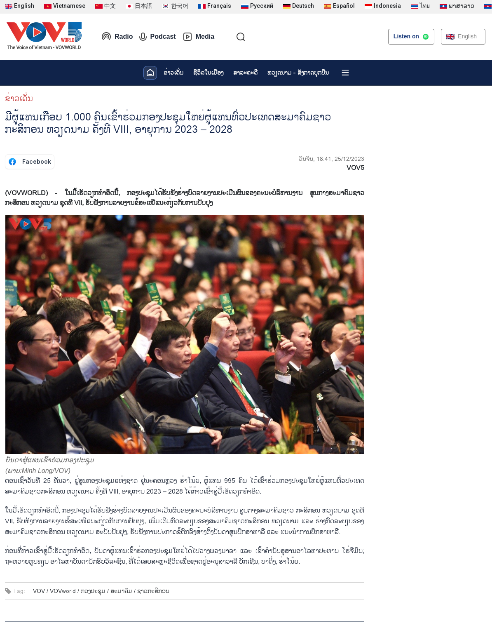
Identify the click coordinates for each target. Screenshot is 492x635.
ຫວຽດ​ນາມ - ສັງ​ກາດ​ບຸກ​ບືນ (298, 73)
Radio (117, 37)
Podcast (157, 37)
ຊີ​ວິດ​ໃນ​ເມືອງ (208, 73)
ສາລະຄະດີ (245, 73)
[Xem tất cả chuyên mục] (345, 72)
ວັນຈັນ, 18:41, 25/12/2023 (331, 159)
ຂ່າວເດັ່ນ (173, 73)
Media (198, 37)
